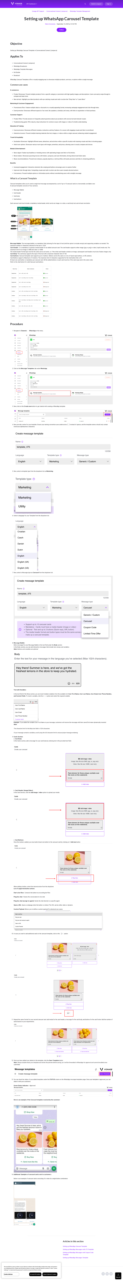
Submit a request (96, 4)
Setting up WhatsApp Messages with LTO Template (78, 1249)
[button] (85, 4)
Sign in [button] (109, 4)
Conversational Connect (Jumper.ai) (56, 11)
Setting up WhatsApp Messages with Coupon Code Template (78, 1253)
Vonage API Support (38, 11)
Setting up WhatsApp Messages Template (75, 1257)
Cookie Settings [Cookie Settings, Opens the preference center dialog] (8, 1274)
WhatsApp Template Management (80, 11)
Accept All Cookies (35, 1274)
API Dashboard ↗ (31, 4)
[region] (31, 1270)
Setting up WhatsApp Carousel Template (75, 1246)
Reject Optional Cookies (49, 1274)
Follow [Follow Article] (61, 30)
